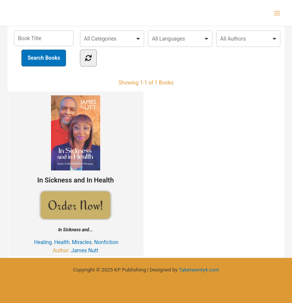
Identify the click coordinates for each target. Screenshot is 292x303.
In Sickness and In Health (75, 139)
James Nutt (84, 250)
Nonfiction (106, 242)
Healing (43, 242)
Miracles (82, 242)
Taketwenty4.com (199, 270)
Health (61, 242)
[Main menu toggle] (277, 13)
